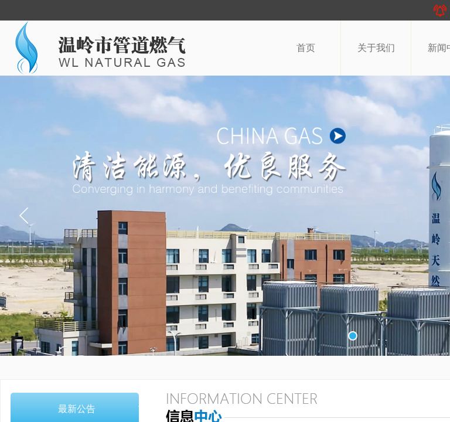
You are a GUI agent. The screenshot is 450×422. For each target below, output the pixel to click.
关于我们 (376, 48)
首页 (305, 48)
